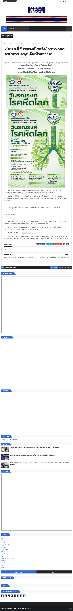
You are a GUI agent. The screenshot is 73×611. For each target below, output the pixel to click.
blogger (54, 268)
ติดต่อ (3, 567)
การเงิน (3, 554)
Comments (54, 572)
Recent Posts (19, 572)
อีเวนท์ (18, 44)
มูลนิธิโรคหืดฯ (12, 44)
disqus (61, 268)
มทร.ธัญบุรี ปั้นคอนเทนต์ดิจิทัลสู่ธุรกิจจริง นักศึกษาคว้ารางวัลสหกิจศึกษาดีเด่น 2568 (32, 455)
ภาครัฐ (3, 563)
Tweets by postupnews (9, 440)
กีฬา (2, 556)
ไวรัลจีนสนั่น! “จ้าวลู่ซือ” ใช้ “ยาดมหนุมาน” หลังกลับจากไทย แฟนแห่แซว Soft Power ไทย (34, 447)
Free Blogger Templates (24, 608)
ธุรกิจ (3, 540)
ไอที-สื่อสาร (4, 549)
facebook (68, 268)
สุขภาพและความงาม (7, 558)
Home (6, 44)
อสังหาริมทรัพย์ (5, 545)
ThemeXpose (12, 608)
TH (21, 44)
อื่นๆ (2, 565)
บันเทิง (3, 552)
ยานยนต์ (3, 547)
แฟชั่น (3, 561)
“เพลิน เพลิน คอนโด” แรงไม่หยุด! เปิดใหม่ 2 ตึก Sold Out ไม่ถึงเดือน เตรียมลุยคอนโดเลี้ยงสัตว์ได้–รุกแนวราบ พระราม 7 (39, 464)
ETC (4, 581)
